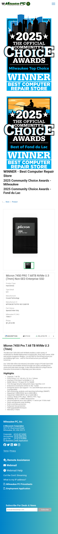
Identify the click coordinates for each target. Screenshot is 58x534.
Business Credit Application (15, 440)
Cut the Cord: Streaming (15, 475)
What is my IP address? (14, 479)
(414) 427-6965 (20, 434)
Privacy (13, 451)
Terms (6, 451)
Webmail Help (13, 470)
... (4, 202)
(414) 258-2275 (20, 436)
